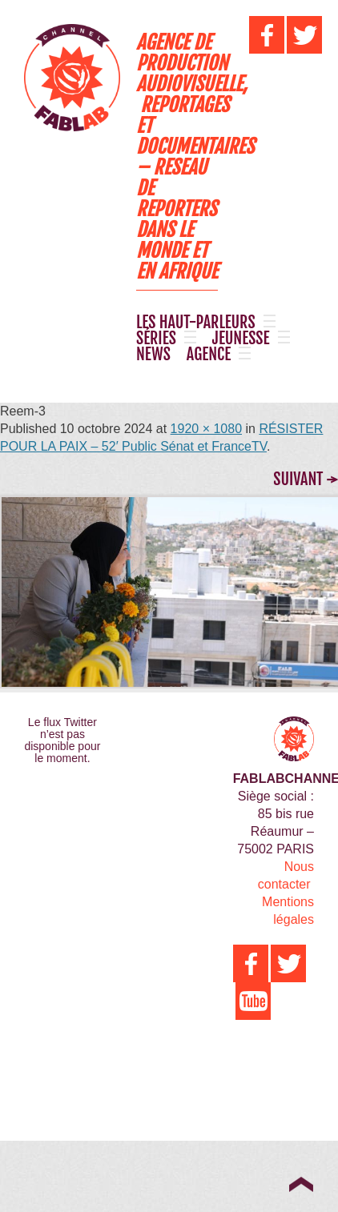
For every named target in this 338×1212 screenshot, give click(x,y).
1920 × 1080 (206, 428)
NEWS (153, 355)
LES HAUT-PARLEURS (196, 323)
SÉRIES (156, 339)
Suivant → (305, 479)
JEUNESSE (241, 339)
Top (301, 1184)
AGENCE (209, 355)
